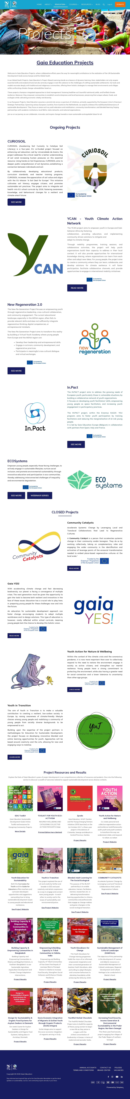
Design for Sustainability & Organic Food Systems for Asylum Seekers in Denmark (20, 1020)
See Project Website (20, 909)
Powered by (115, 1087)
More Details (20, 831)
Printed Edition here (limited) (50, 832)
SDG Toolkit (20, 815)
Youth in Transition (50, 878)
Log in (109, 4)
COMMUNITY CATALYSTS (109, 878)
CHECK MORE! (74, 690)
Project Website (110, 842)
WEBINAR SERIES (40, 495)
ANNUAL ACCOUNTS (88, 1068)
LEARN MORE (14, 757)
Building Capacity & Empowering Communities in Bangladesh (20, 950)
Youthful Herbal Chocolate (80, 1018)
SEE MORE (16, 202)
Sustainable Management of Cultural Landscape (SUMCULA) (109, 950)
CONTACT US (105, 1068)
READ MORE (77, 288)
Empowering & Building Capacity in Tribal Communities (50, 950)
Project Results (80, 840)
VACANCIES (118, 1070)
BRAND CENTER (103, 1070)
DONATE (120, 4)
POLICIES (118, 1068)
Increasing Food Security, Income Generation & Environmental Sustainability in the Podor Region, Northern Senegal (110, 1023)
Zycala (80, 815)
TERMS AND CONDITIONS (83, 1070)
